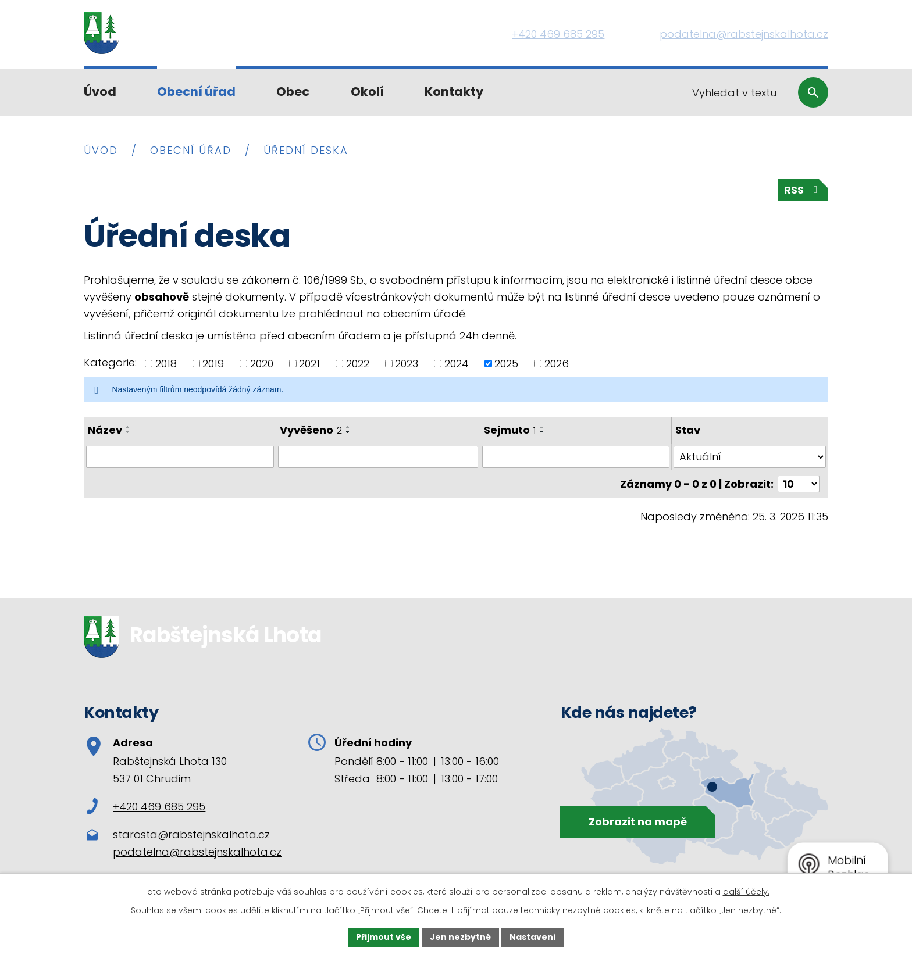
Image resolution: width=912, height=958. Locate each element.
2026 (556, 363)
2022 (357, 363)
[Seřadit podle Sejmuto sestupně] (542, 432)
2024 (456, 363)
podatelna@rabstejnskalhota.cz (197, 852)
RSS (803, 190)
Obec (292, 91)
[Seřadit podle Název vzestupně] (128, 427)
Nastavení (533, 937)
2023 (406, 363)
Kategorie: (110, 362)
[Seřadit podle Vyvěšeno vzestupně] (348, 427)
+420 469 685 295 (146, 806)
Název (105, 430)
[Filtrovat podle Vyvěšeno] (378, 457)
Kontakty (454, 91)
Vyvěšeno (311, 430)
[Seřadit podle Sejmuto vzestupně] (542, 427)
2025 (506, 363)
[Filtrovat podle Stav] (750, 457)
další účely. (746, 892)
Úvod (100, 91)
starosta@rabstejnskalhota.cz (191, 834)
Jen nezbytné (460, 937)
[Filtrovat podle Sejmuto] (576, 457)
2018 (166, 363)
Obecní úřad (196, 91)
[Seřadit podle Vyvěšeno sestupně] (348, 432)
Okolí (367, 91)
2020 (261, 363)
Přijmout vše (383, 937)
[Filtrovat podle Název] (180, 457)
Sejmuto (510, 430)
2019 (213, 363)
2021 (309, 363)
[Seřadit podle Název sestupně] (128, 432)
